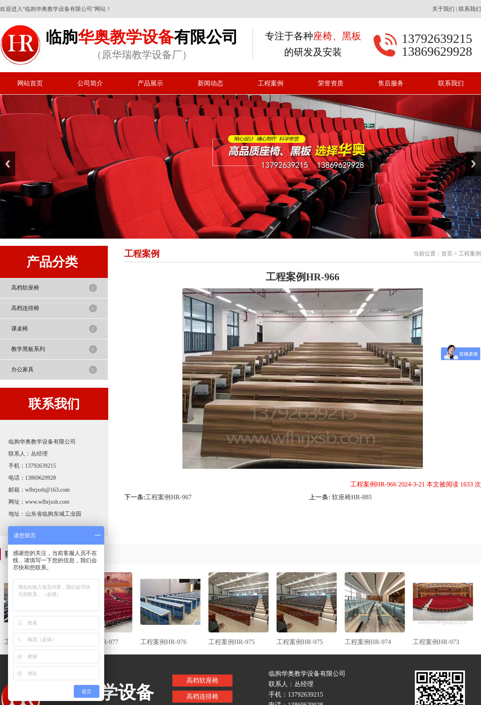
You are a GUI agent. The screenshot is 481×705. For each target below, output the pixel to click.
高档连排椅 (25, 308)
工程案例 (270, 83)
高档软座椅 (25, 288)
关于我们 (443, 9)
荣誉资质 (331, 83)
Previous (7, 164)
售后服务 (391, 83)
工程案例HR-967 (168, 497)
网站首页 (30, 83)
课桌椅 (19, 329)
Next (473, 164)
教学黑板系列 (28, 349)
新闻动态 (210, 83)
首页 (447, 254)
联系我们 (470, 9)
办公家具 (22, 370)
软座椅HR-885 (351, 497)
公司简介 (90, 83)
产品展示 (150, 83)
